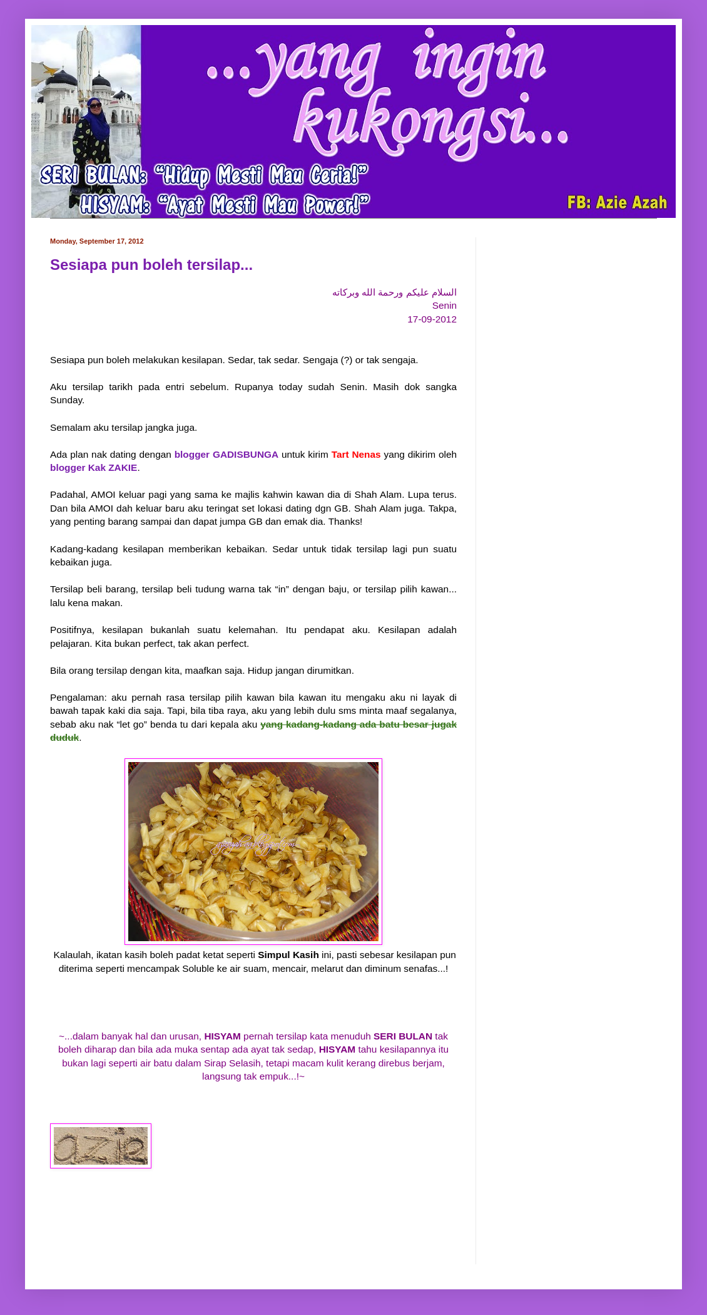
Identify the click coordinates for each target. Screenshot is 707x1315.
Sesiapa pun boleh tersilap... (151, 264)
